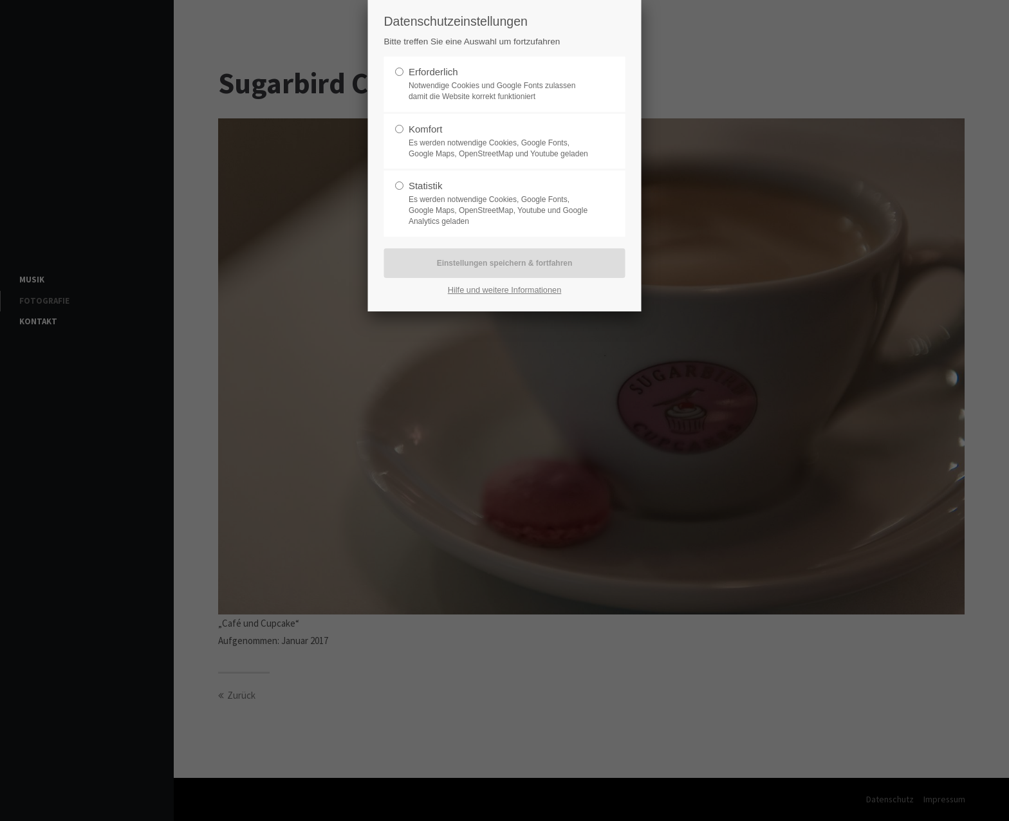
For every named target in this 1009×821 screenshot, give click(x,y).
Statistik (426, 185)
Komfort (426, 129)
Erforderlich (433, 71)
